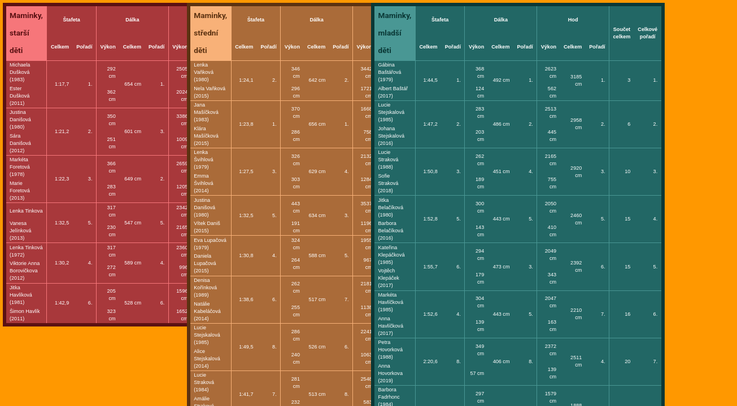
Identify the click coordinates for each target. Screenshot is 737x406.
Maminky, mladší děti (395, 33)
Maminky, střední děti (210, 33)
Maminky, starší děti (26, 33)
